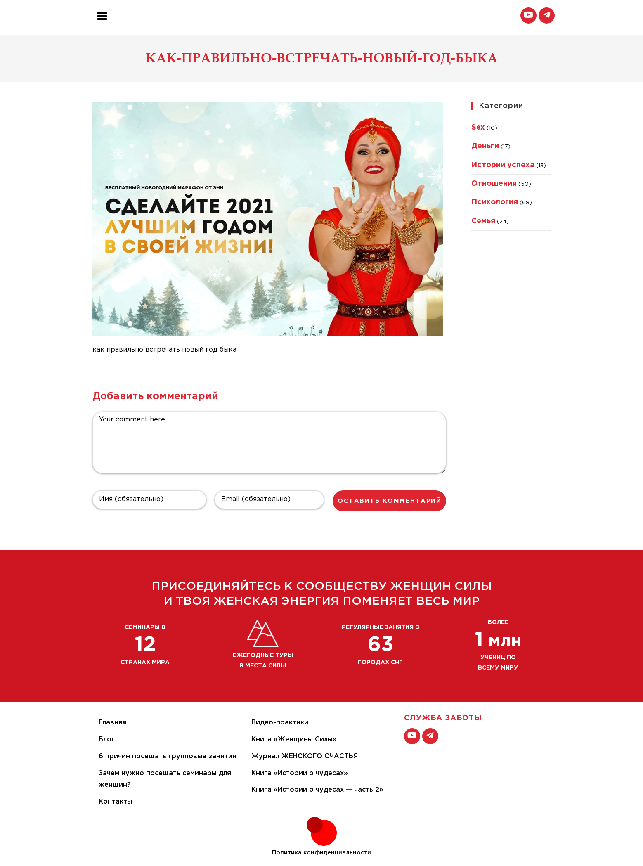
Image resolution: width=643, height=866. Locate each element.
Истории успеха (502, 165)
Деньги (485, 146)
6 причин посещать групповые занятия (167, 756)
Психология (494, 202)
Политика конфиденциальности (321, 852)
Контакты (115, 802)
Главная (113, 722)
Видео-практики (279, 722)
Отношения (494, 183)
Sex (478, 127)
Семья (483, 221)
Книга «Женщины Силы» (294, 739)
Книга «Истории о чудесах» (299, 773)
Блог (107, 739)
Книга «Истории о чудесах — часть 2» (317, 790)
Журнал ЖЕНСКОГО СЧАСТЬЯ (304, 756)
